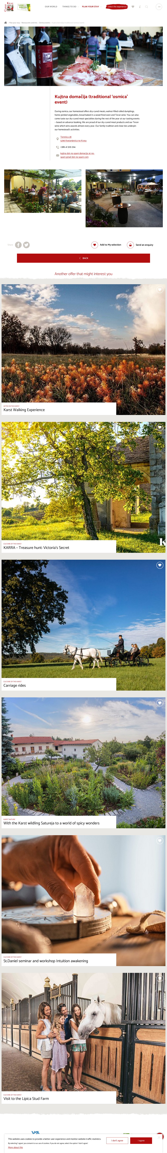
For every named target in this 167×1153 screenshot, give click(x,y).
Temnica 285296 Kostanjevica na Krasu (73, 139)
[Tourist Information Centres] (139, 7)
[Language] (158, 7)
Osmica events (44, 23)
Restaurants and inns (29, 23)
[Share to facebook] (18, 244)
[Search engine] (146, 7)
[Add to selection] (106, 244)
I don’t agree (117, 1141)
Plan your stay (14, 23)
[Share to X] (26, 244)
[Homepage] (9, 7)
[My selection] (132, 7)
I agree (141, 1141)
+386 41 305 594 (67, 147)
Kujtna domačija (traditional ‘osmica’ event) (68, 23)
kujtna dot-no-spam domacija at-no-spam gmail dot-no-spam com (77, 155)
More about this (15, 1147)
